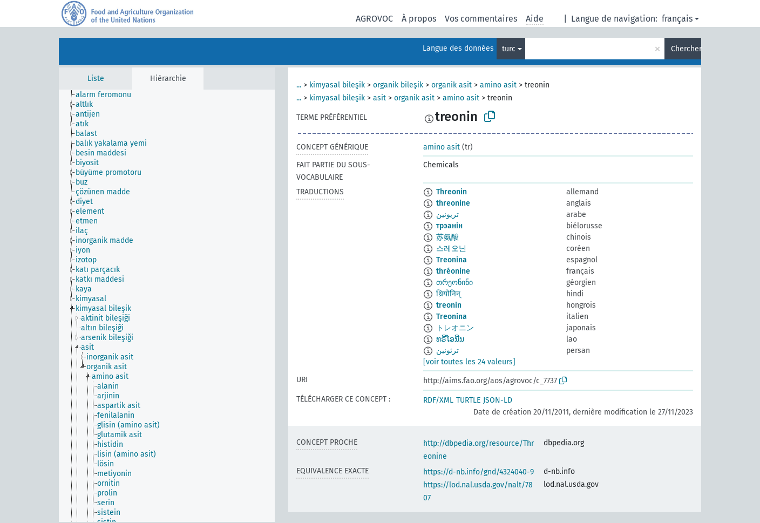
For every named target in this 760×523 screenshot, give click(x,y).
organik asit (451, 85)
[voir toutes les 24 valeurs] (469, 361)
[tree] (167, 306)
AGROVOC (374, 18)
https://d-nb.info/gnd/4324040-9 (478, 472)
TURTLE (468, 400)
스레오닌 (451, 248)
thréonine (453, 271)
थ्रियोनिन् (448, 293)
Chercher (686, 48)
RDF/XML (438, 400)
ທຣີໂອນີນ (450, 339)
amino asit (498, 85)
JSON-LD (497, 400)
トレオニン (455, 327)
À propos (419, 18)
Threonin (451, 191)
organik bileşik (398, 85)
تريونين (447, 214)
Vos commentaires (481, 18)
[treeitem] (108, 95)
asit (379, 98)
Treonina (451, 259)
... (298, 85)
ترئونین (447, 350)
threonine (453, 203)
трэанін (449, 225)
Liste (95, 78)
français (677, 18)
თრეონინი (454, 282)
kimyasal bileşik (337, 85)
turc (508, 48)
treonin (449, 305)
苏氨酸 (447, 237)
